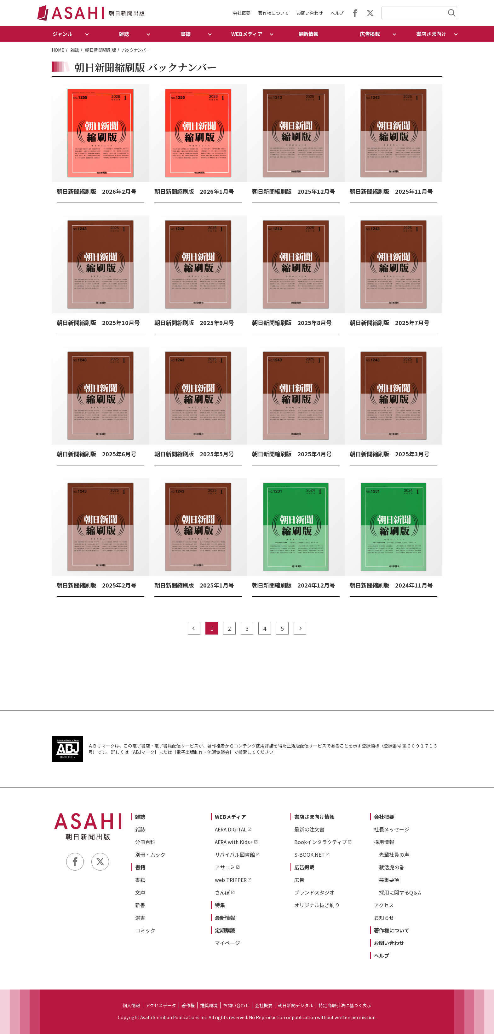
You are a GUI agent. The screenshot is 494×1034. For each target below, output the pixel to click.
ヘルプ (337, 13)
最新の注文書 (309, 829)
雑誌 (74, 50)
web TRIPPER (231, 879)
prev (194, 628)
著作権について (273, 13)
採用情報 (384, 842)
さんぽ (222, 892)
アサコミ (225, 867)
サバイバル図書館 (235, 854)
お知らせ (384, 917)
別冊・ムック (150, 854)
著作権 (188, 1005)
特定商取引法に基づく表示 (345, 1005)
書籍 (140, 867)
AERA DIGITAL (231, 829)
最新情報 (308, 34)
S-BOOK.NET (309, 854)
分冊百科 (145, 842)
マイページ (227, 943)
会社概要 (241, 13)
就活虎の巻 (391, 867)
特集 (220, 905)
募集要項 (389, 879)
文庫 (140, 892)
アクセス (384, 905)
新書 (140, 905)
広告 (299, 879)
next (300, 628)
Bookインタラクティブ (320, 842)
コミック (145, 930)
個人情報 (131, 1005)
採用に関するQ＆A (400, 892)
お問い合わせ (309, 13)
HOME (58, 50)
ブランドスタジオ (314, 892)
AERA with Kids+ (234, 842)
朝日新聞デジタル (295, 1005)
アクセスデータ (161, 1005)
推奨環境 (209, 1005)
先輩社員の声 (394, 854)
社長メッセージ (391, 829)
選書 (140, 917)
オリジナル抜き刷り (317, 905)
